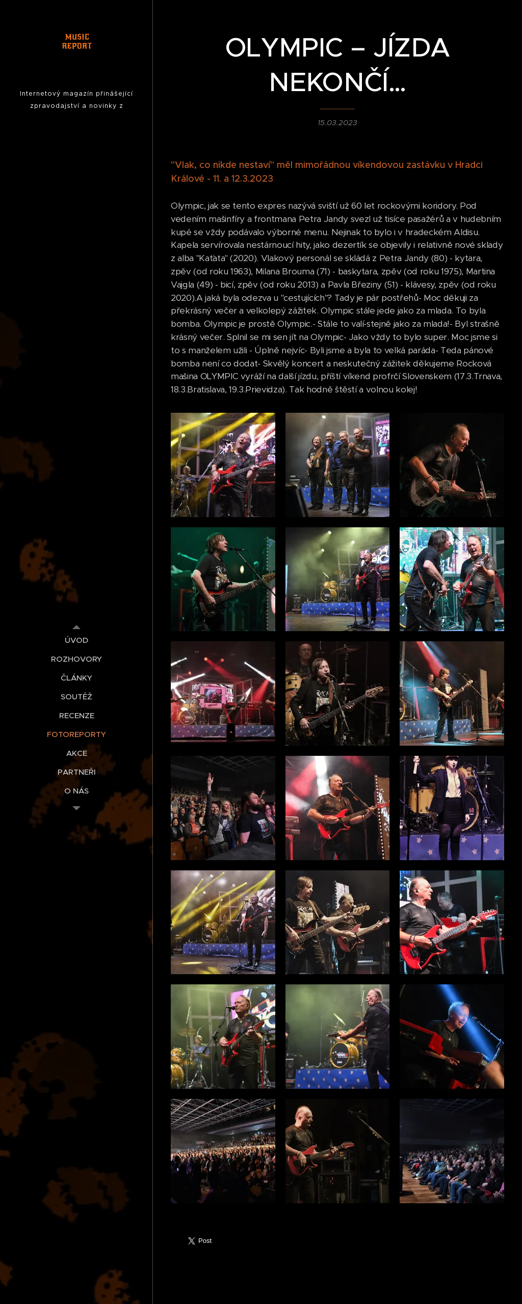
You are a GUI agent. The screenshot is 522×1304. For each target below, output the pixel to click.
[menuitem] (76, 640)
